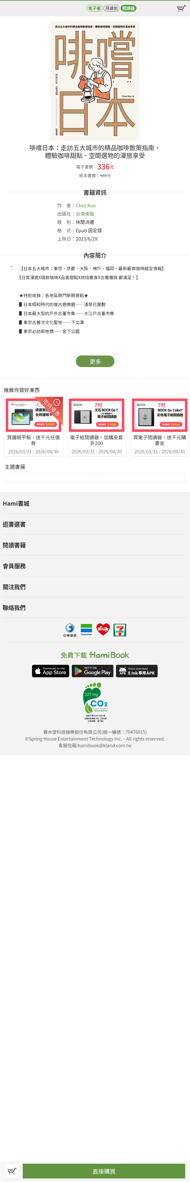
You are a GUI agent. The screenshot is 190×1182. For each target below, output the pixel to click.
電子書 (94, 8)
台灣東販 (85, 213)
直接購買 (104, 1171)
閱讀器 (128, 8)
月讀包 (111, 8)
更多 (95, 361)
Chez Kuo (86, 205)
